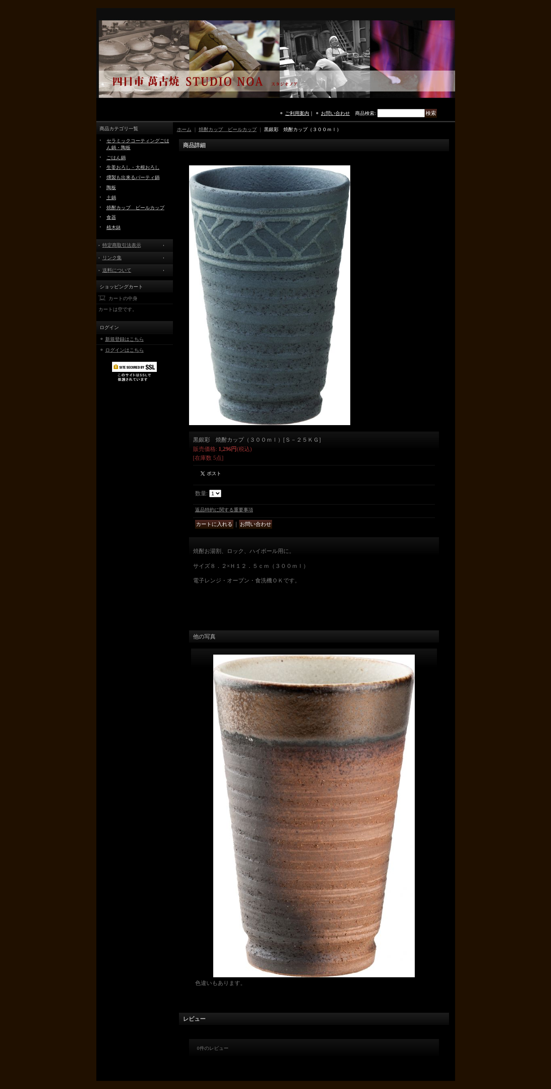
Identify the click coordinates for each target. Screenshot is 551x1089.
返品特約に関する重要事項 (224, 510)
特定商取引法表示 (121, 245)
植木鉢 (113, 227)
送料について (116, 270)
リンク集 (112, 258)
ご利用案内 (297, 113)
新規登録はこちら (124, 339)
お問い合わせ (335, 113)
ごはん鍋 (116, 158)
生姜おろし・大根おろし (133, 167)
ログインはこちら (124, 350)
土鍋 (111, 197)
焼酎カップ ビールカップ (135, 208)
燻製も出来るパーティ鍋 (133, 177)
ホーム (184, 129)
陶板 (111, 187)
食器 (111, 217)
